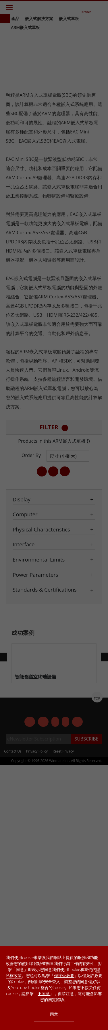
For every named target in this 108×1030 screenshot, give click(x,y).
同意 (54, 1014)
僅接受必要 (64, 975)
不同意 (44, 993)
